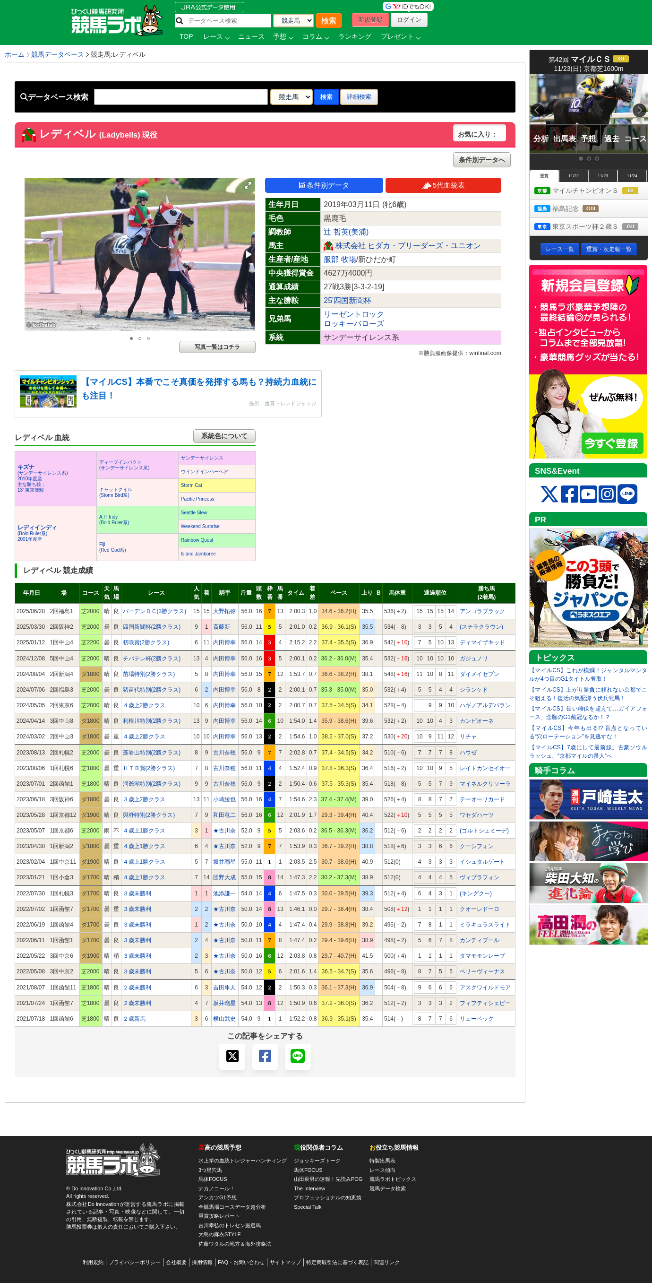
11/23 (603, 175)
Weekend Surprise (200, 526)
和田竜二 (224, 815)
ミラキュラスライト (485, 924)
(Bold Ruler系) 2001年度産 (37, 533)
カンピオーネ (477, 721)
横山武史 (224, 1018)
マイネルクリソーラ (485, 783)
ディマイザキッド (482, 642)
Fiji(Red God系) (112, 547)
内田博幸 (224, 642)
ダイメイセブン (479, 674)
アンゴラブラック (482, 611)
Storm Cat (191, 485)
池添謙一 (224, 893)
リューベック (477, 1018)
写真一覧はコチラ (217, 347)
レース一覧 (560, 249)
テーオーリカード (482, 799)
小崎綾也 (224, 799)
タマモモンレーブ (482, 956)
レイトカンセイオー (485, 768)
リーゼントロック (354, 314)
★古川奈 (224, 830)
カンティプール (479, 940)
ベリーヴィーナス (482, 971)
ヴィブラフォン (479, 877)
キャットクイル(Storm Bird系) (115, 492)
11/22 (573, 175)
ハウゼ (468, 752)
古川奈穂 (224, 752)
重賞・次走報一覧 (609, 249)
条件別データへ (482, 160)
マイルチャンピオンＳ (591, 191)
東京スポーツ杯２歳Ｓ (591, 227)
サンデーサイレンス (202, 457)
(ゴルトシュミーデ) (484, 830)
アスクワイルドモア (485, 987)
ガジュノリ (474, 658)
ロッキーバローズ (354, 324)
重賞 (544, 175)
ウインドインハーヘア (204, 471)
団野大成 (224, 877)
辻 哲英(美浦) (346, 232)
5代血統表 (443, 185)
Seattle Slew (194, 512)
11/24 (632, 175)
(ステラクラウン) (481, 627)
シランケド (474, 689)
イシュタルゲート (482, 861)
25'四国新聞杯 (347, 300)
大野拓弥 (224, 611)
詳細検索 (359, 96)
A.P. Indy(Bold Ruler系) (114, 519)
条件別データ (324, 185)
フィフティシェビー (485, 1003)
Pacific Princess (197, 499)
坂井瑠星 (224, 861)
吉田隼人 (224, 987)
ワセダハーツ (477, 815)
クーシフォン (477, 846)
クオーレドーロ (479, 909)
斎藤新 (221, 627)
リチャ (468, 736)
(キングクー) (476, 893)
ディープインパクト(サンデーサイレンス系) (124, 464)
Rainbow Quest (197, 540)
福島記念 (575, 209)
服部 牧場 (340, 259)
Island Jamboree (198, 553)
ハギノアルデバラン (485, 705)
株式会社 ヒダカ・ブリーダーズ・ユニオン (408, 246)
